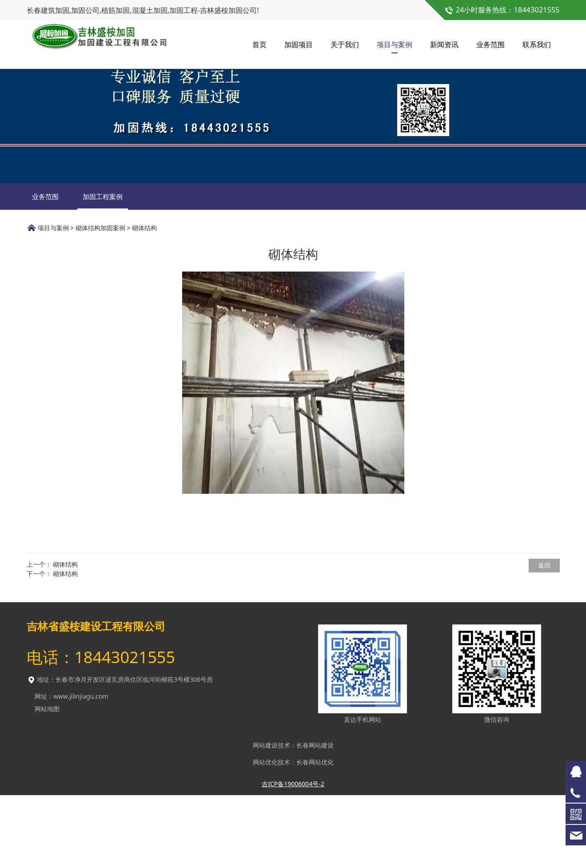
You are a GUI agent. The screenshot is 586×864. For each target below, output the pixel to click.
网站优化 (265, 831)
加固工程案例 (103, 265)
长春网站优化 (315, 831)
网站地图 (47, 777)
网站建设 (265, 814)
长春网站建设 (315, 814)
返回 (544, 634)
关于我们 (345, 44)
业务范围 (490, 44)
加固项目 (298, 44)
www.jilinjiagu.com (80, 765)
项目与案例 (394, 44)
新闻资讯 (444, 44)
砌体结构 (65, 633)
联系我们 (536, 44)
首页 (259, 44)
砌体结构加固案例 (100, 296)
